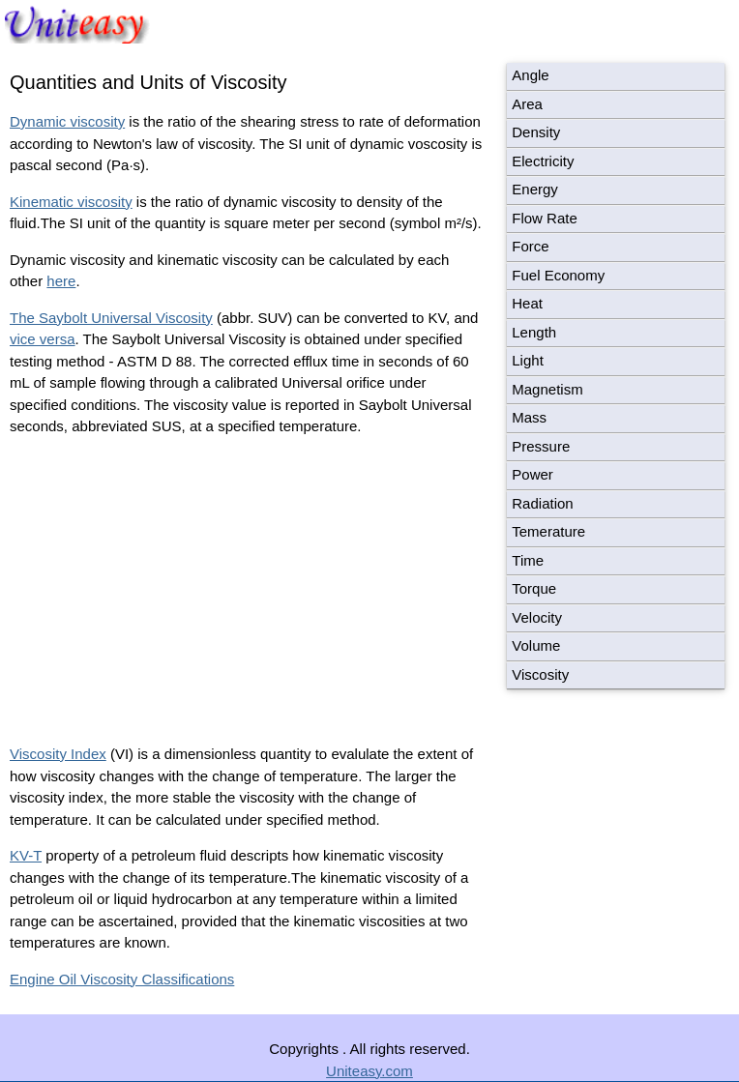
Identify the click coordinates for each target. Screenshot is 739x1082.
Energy (535, 189)
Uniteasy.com (369, 1071)
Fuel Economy (558, 275)
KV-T (26, 855)
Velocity (537, 617)
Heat (527, 303)
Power (532, 474)
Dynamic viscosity (67, 121)
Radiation (542, 503)
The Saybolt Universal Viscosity (111, 317)
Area (527, 104)
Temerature (548, 531)
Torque (534, 588)
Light (528, 360)
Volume (536, 645)
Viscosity (540, 674)
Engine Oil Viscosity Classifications (122, 979)
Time (528, 560)
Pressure (541, 446)
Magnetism (547, 389)
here (60, 281)
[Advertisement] (172, 588)
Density (536, 132)
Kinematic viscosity (71, 201)
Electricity (543, 161)
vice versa (42, 339)
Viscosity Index (58, 754)
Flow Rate (544, 218)
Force (530, 246)
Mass (529, 417)
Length (534, 332)
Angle (530, 75)
